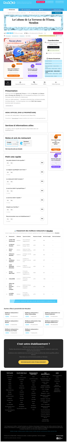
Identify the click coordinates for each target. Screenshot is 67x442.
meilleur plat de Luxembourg (39, 431)
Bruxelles (22, 379)
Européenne (15, 36)
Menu (44, 83)
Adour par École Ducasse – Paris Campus (11, 286)
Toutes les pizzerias (45, 411)
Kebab (9, 379)
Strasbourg (21, 387)
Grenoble (21, 398)
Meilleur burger (13, 431)
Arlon (21, 381)
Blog (57, 383)
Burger (9, 392)
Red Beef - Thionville (45, 398)
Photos (8, 83)
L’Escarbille (12, 278)
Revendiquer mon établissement (33, 362)
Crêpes (9, 387)
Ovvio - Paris (45, 391)
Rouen (21, 400)
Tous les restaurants (45, 409)
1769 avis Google (18, 33)
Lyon (22, 390)
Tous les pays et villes (21, 408)
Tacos (9, 381)
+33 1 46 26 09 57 (53, 47)
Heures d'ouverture (20, 83)
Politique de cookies (21, 435)
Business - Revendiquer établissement (57, 390)
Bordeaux (21, 404)
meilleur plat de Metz (52, 431)
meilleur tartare (28, 431)
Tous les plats (10, 404)
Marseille (22, 392)
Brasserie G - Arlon (45, 393)
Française (8, 36)
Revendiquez (15, 118)
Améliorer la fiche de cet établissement (47, 35)
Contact (57, 379)
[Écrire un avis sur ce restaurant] (32, 70)
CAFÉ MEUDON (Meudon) (11, 266)
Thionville (21, 385)
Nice (33, 409)
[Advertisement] (56, 109)
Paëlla (9, 383)
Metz (21, 383)
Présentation (34, 83)
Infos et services (56, 83)
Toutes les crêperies (45, 414)
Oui (8, 163)
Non (11, 163)
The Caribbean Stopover (11, 260)
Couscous (10, 377)
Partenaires (57, 381)
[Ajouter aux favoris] (6, 40)
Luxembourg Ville (22, 377)
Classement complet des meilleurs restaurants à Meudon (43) (33, 301)
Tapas (9, 402)
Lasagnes (10, 398)
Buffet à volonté (10, 396)
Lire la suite (9, 105)
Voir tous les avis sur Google (13, 149)
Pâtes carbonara (10, 390)
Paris (22, 375)
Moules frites (10, 400)
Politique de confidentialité (10, 435)
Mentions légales (41, 435)
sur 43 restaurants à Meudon (33, 33)
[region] (33, 266)
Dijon (21, 402)
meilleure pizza (21, 431)
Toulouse (22, 394)
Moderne (22, 36)
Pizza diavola (10, 375)
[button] (13, 70)
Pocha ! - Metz (45, 376)
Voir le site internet (53, 50)
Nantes (21, 396)
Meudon (50, 231)
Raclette (10, 394)
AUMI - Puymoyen (45, 404)
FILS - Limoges (45, 389)
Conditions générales (32, 435)
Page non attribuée (34, 24)
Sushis (9, 385)
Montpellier (21, 406)
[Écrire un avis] (40, 2)
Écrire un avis (58, 33)
